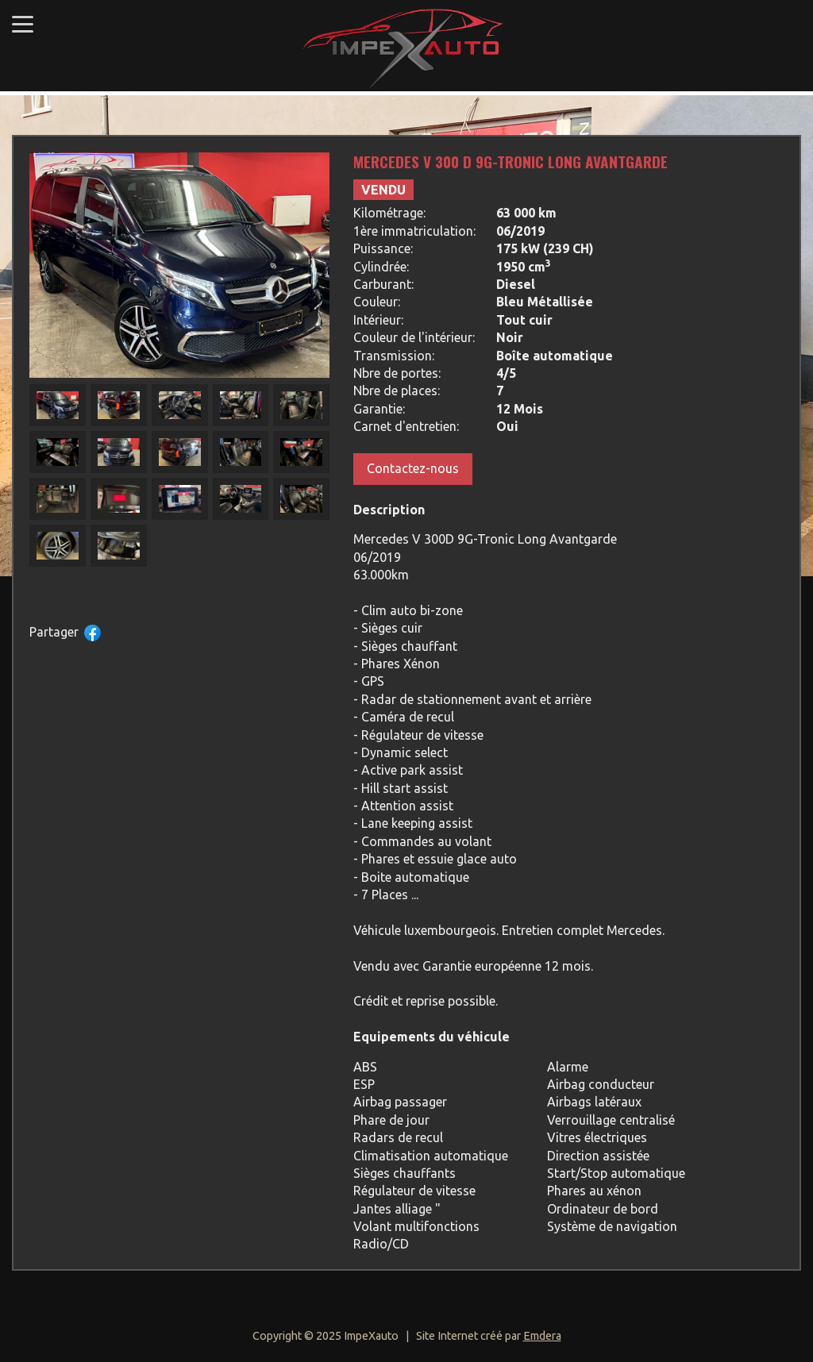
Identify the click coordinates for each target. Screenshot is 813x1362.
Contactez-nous (413, 468)
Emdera (542, 1335)
